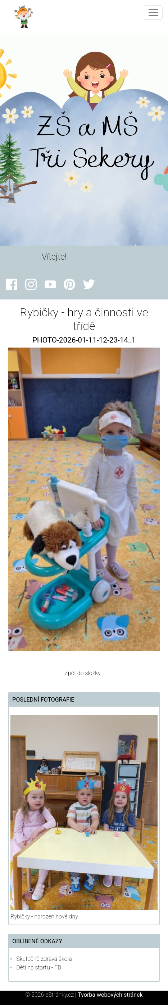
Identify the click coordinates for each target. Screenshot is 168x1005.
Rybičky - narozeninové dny (44, 916)
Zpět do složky (82, 673)
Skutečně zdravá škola (44, 958)
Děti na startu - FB (38, 967)
